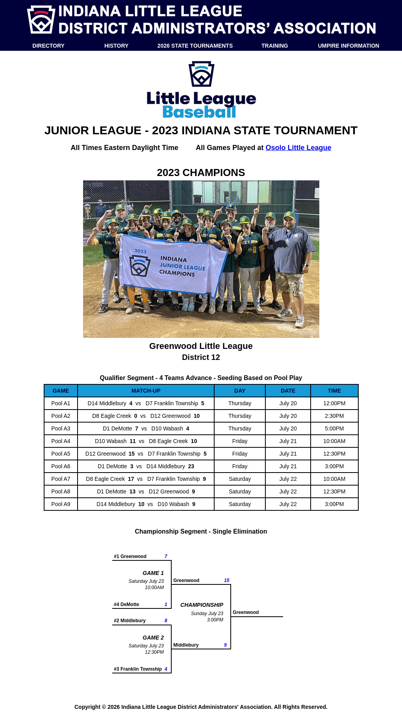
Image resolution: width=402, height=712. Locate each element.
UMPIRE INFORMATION (348, 46)
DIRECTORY (48, 46)
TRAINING (274, 46)
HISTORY (116, 46)
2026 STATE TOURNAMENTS (195, 46)
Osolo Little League (298, 148)
